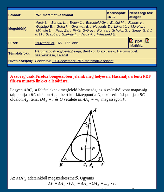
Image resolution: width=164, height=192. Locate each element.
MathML (139, 43)
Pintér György (83, 30)
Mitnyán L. (44, 30)
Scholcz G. (120, 30)
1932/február (44, 43)
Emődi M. (117, 23)
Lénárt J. (120, 26)
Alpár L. (42, 23)
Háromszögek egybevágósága (58, 51)
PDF (136, 42)
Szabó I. (52, 34)
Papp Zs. (62, 30)
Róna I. (102, 30)
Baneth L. (59, 23)
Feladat (62, 55)
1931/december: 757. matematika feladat (82, 61)
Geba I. (62, 26)
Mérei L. (137, 26)
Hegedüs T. (101, 26)
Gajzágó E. (44, 26)
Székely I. (69, 34)
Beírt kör (89, 51)
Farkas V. (135, 23)
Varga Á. (86, 34)
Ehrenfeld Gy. (96, 23)
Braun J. (76, 23)
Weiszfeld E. (106, 34)
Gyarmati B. (80, 26)
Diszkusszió (106, 51)
